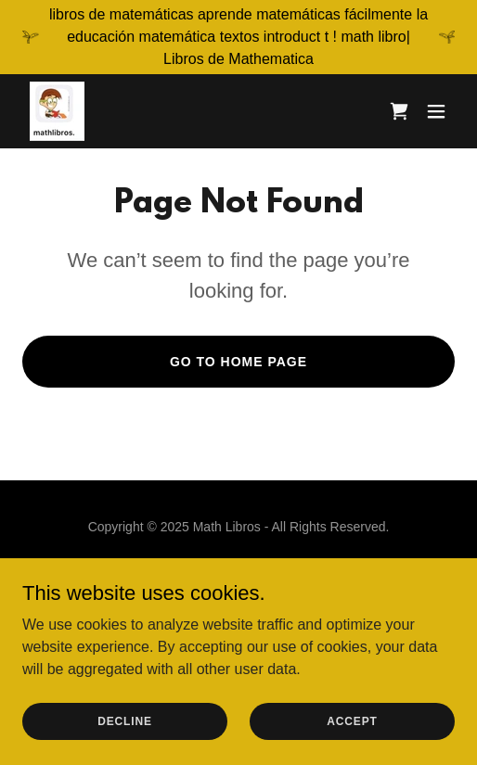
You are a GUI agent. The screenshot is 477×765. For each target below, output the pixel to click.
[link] (57, 111)
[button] (436, 111)
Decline (124, 720)
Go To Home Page (238, 361)
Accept (352, 720)
